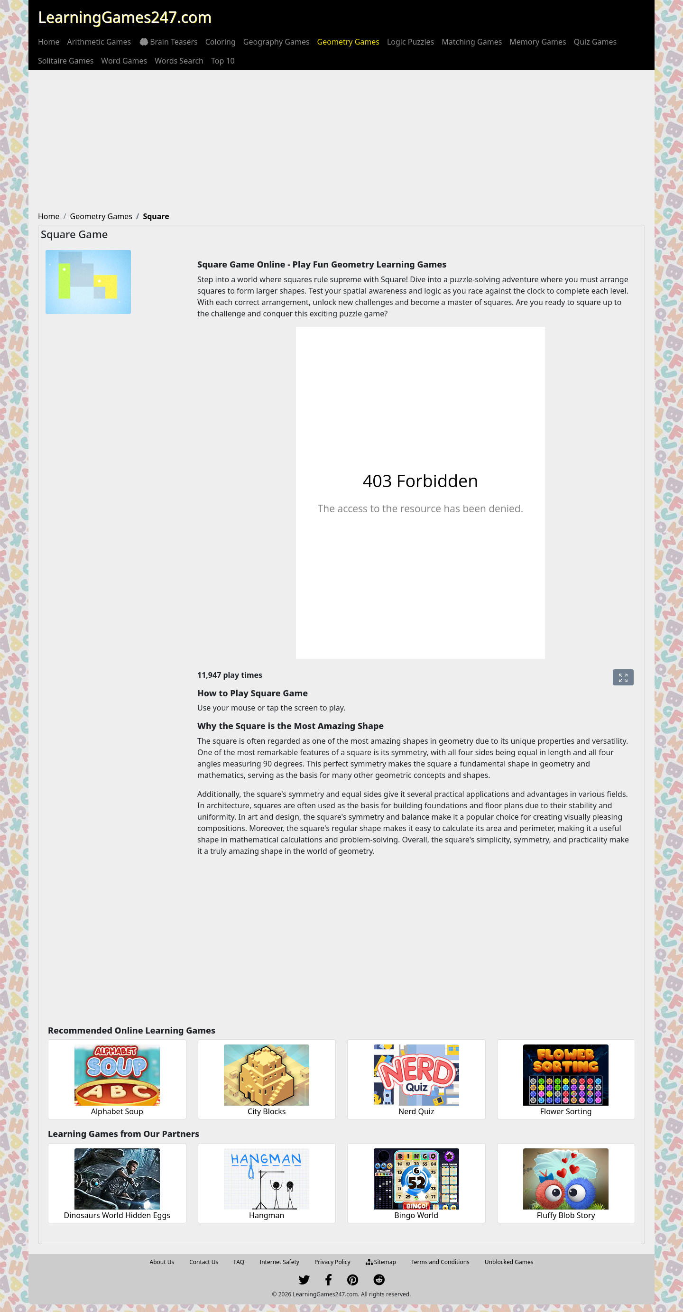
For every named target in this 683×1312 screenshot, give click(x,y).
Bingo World (416, 1215)
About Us (162, 1262)
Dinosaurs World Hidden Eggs (117, 1215)
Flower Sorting (566, 1111)
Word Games (124, 60)
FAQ (238, 1262)
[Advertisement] (341, 141)
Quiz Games (595, 42)
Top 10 (223, 60)
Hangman (266, 1215)
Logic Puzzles (410, 42)
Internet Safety (279, 1262)
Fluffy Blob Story (566, 1215)
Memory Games (537, 42)
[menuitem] (49, 41)
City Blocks (267, 1111)
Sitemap (381, 1262)
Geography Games (276, 42)
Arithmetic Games (99, 42)
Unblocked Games (509, 1262)
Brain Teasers (168, 42)
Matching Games (472, 42)
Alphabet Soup (117, 1111)
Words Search (179, 60)
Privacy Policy (332, 1262)
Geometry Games (348, 42)
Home (49, 42)
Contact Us (203, 1262)
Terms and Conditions (440, 1262)
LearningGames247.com (125, 17)
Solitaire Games (65, 60)
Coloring (220, 42)
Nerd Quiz (416, 1111)
